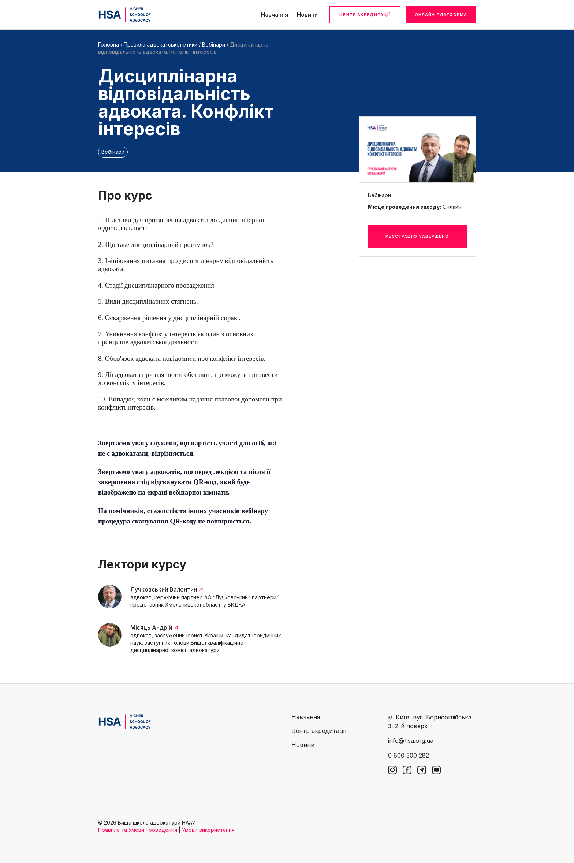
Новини (307, 14)
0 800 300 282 (408, 755)
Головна (108, 44)
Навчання (274, 14)
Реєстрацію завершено (417, 236)
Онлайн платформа (441, 14)
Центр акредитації (364, 14)
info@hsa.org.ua (410, 740)
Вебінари (213, 44)
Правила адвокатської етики (160, 44)
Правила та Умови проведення (137, 830)
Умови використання (208, 830)
